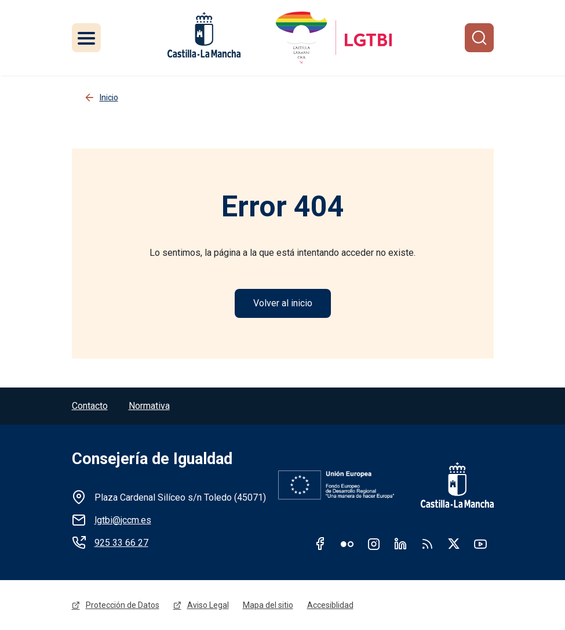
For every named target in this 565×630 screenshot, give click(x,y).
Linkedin (400, 543)
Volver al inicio (282, 303)
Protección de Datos (122, 605)
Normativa (149, 405)
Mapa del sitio (268, 605)
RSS (427, 543)
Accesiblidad (330, 605)
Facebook (320, 543)
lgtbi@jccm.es (122, 520)
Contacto (90, 405)
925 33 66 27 (121, 542)
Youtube (480, 543)
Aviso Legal (208, 605)
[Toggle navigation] (86, 37)
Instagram (373, 543)
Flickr (347, 543)
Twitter (453, 543)
